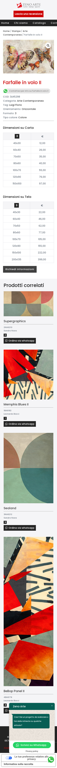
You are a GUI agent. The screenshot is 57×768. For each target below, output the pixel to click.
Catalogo (39, 23)
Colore (22, 117)
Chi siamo (21, 23)
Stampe (16, 31)
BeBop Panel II (14, 691)
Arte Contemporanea (30, 101)
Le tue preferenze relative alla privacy (31, 757)
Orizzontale (29, 109)
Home (5, 23)
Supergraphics (15, 321)
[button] (48, 45)
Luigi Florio (15, 105)
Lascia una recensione (28, 14)
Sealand (10, 508)
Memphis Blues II (16, 404)
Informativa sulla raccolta (18, 764)
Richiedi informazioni (19, 269)
